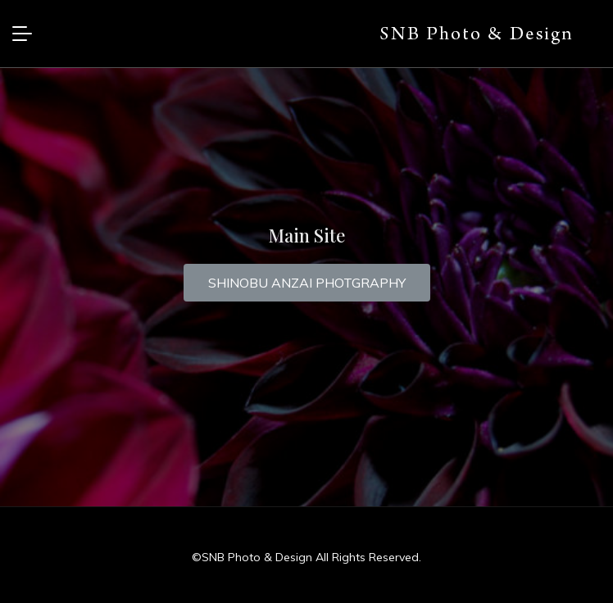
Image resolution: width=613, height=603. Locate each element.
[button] (307, 283)
